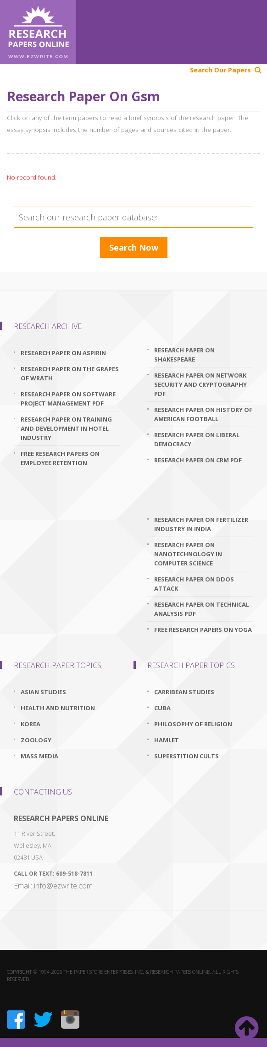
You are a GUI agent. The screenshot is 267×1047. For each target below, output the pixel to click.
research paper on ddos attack (194, 583)
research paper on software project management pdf (68, 398)
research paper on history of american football (203, 414)
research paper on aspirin (63, 353)
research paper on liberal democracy (196, 439)
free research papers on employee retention (60, 458)
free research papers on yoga (203, 629)
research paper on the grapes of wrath (70, 373)
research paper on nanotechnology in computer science (188, 554)
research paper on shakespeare (184, 354)
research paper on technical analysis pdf (201, 609)
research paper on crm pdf (198, 460)
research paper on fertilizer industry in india (201, 524)
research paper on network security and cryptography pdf (200, 384)
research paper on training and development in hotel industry (66, 428)
